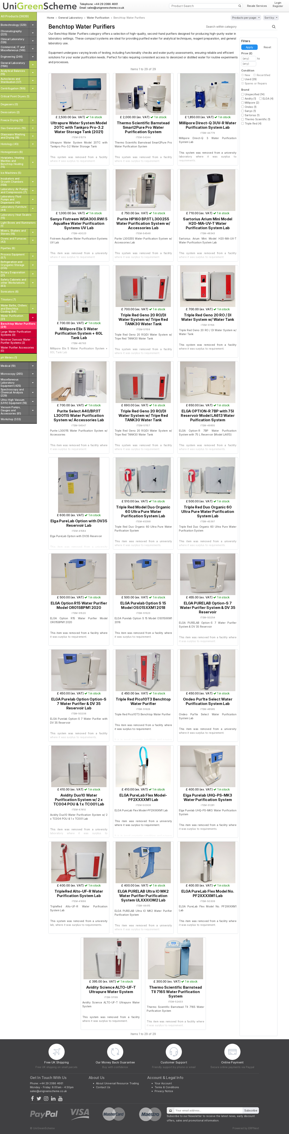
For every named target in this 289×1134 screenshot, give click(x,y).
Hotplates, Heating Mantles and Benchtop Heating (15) (12, 162)
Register (278, 6)
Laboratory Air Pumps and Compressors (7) (14, 190)
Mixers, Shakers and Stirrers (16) (13, 232)
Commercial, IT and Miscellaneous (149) (13, 48)
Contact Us (103, 1087)
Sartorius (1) (252, 115)
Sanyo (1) (250, 110)
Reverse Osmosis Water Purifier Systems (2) (16, 341)
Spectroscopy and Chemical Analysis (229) (12, 392)
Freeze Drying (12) (12, 120)
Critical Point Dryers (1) (15, 96)
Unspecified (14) (254, 94)
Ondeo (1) (251, 106)
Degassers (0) (9, 104)
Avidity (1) (250, 98)
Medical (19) (8, 365)
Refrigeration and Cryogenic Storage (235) (12, 265)
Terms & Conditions (167, 1087)
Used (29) (251, 79)
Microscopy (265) (12, 373)
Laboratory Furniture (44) (14, 208)
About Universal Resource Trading (117, 1083)
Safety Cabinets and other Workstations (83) (13, 282)
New (247, 75)
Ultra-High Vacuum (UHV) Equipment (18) (14, 401)
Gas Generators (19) (13, 128)
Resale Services (257, 6)
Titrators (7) (8, 299)
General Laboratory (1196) (13, 64)
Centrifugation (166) (13, 88)
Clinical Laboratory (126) (12, 40)
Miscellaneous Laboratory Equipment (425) (11, 382)
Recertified (263, 75)
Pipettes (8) (8, 248)
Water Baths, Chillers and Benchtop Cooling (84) (14, 308)
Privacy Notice (164, 1091)
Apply (249, 47)
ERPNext (253, 1128)
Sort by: (269, 17)
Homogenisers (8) (12, 151)
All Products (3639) (15, 16)
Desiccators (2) (10, 112)
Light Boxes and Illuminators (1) (18, 224)
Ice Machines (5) (11, 172)
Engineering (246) (11, 56)
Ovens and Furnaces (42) (14, 240)
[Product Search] (206, 5)
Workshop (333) (11, 419)
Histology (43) (9, 144)
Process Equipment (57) (13, 256)
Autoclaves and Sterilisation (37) (11, 80)
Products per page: (244, 17)
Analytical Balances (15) (13, 72)
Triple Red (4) (253, 123)
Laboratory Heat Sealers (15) (16, 216)
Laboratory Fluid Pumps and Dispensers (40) (11, 199)
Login (278, 2)
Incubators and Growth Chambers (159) (12, 181)
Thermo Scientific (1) (257, 119)
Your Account (163, 1083)
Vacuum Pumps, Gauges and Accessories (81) (11, 410)
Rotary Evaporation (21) (13, 274)
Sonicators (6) (9, 291)
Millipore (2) (252, 102)
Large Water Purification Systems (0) (16, 333)
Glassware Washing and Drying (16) (13, 136)
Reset (267, 47)
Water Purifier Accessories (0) (17, 349)
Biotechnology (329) (13, 24)
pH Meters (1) (9, 357)
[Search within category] (240, 26)
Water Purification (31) (12, 317)
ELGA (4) (268, 98)
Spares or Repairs (256, 83)
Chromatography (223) (11, 33)
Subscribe (250, 1110)
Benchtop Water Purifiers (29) (18, 325)
